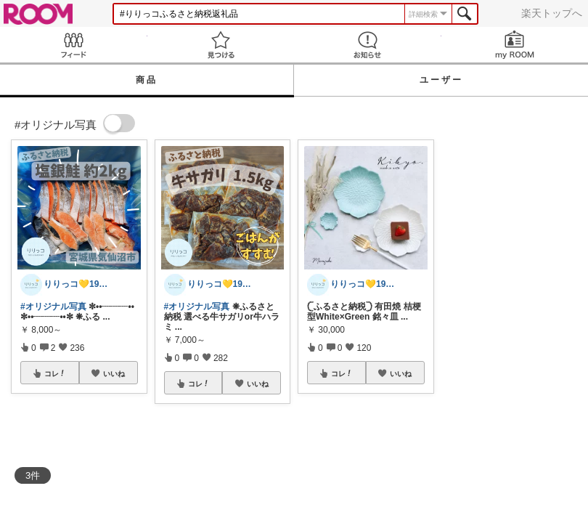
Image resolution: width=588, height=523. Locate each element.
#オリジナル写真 (53, 306)
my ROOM (515, 44)
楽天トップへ (551, 13)
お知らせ (367, 44)
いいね (114, 373)
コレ (55, 373)
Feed (73, 44)
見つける (221, 44)
